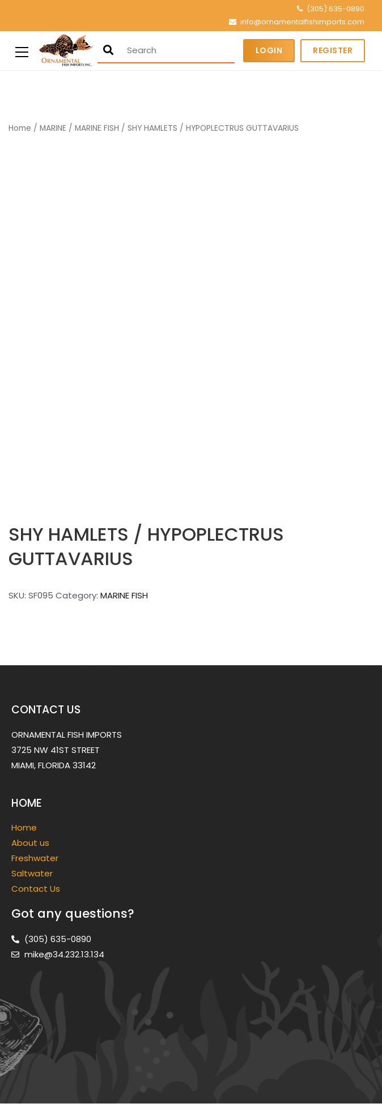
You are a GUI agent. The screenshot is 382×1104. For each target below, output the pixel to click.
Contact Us (35, 889)
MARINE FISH (97, 128)
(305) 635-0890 (335, 8)
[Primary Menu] (22, 50)
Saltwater (33, 873)
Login (269, 50)
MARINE (53, 128)
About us (30, 843)
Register (333, 50)
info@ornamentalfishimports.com (302, 21)
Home (20, 128)
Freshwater (36, 858)
